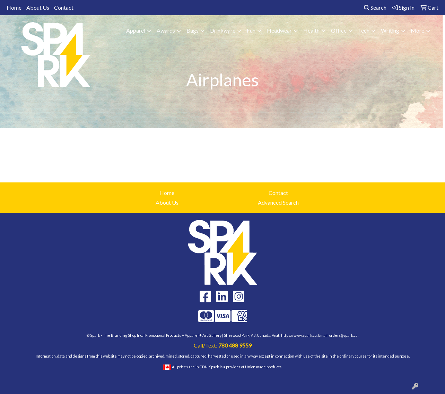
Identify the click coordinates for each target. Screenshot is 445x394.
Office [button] (339, 30)
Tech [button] (363, 30)
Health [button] (311, 30)
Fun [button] (251, 30)
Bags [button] (192, 30)
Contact (63, 7)
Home (14, 7)
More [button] (417, 30)
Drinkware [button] (222, 30)
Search (375, 7)
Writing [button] (390, 30)
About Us (37, 7)
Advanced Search (278, 202)
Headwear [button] (279, 30)
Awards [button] (166, 30)
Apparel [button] (135, 30)
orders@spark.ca (343, 335)
